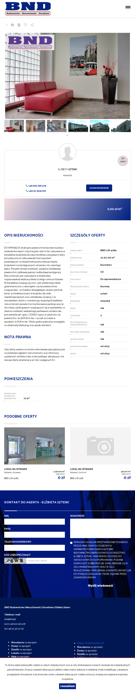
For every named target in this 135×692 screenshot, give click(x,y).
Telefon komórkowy (17, 542)
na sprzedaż (90, 647)
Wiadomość (77, 516)
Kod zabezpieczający (17, 555)
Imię (6, 516)
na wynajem (24, 643)
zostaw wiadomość (99, 188)
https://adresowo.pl (90, 643)
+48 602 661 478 (36, 186)
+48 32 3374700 (36, 191)
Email (7, 529)
